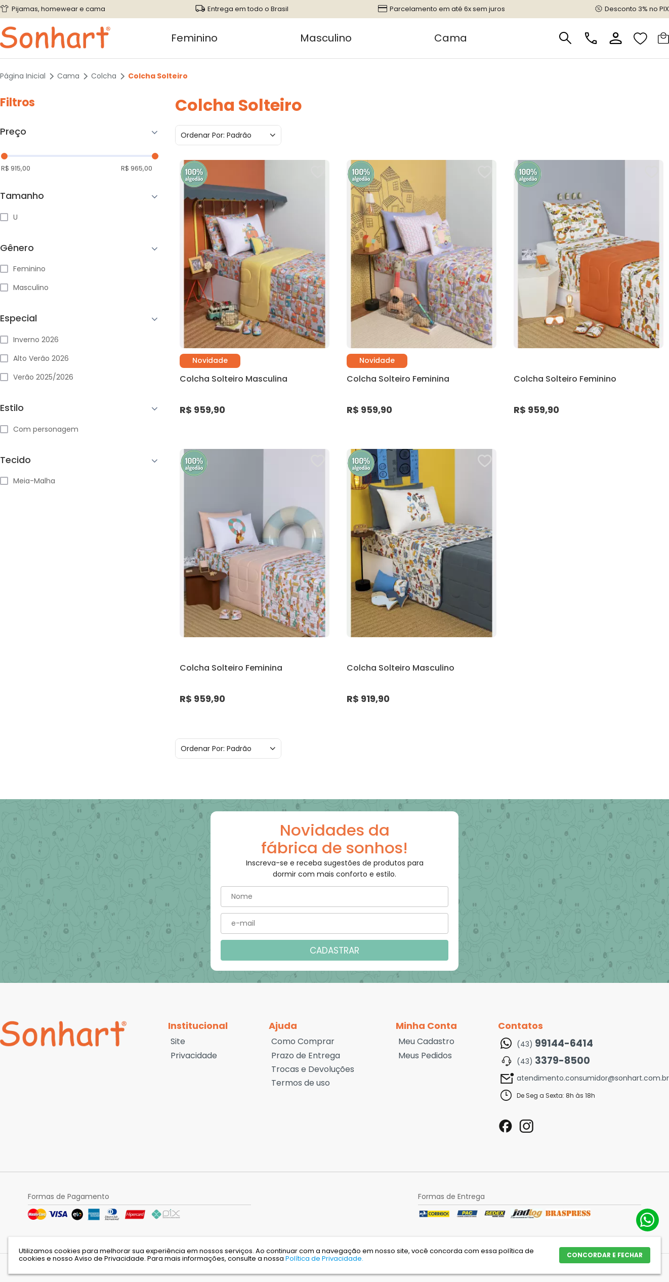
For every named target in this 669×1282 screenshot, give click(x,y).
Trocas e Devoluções (312, 1069)
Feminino (194, 38)
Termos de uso (300, 1083)
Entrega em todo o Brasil (247, 9)
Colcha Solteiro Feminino (565, 379)
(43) (555, 1043)
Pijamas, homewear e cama (58, 9)
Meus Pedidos (425, 1055)
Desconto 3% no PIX (637, 9)
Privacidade (194, 1055)
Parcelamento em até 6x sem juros (447, 9)
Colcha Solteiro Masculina (233, 379)
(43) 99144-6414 (647, 1220)
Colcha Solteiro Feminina (398, 379)
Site (178, 1041)
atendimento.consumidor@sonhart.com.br (593, 1078)
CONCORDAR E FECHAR (605, 1255)
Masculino (326, 38)
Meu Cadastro (426, 1041)
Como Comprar (302, 1041)
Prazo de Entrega (305, 1055)
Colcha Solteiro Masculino (400, 668)
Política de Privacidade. (324, 1258)
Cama (450, 38)
